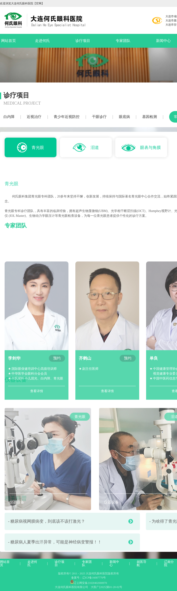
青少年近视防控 (67, 117)
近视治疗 (34, 117)
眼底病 (124, 117)
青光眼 (30, 148)
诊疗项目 (82, 41)
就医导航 (141, 563)
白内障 (9, 117)
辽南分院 (169, 563)
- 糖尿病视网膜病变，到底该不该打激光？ (70, 531)
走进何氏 (42, 41)
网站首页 (8, 41)
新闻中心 (114, 563)
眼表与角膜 (141, 148)
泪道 (86, 148)
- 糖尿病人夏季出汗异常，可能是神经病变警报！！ (70, 552)
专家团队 (123, 41)
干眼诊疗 (99, 117)
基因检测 (149, 117)
